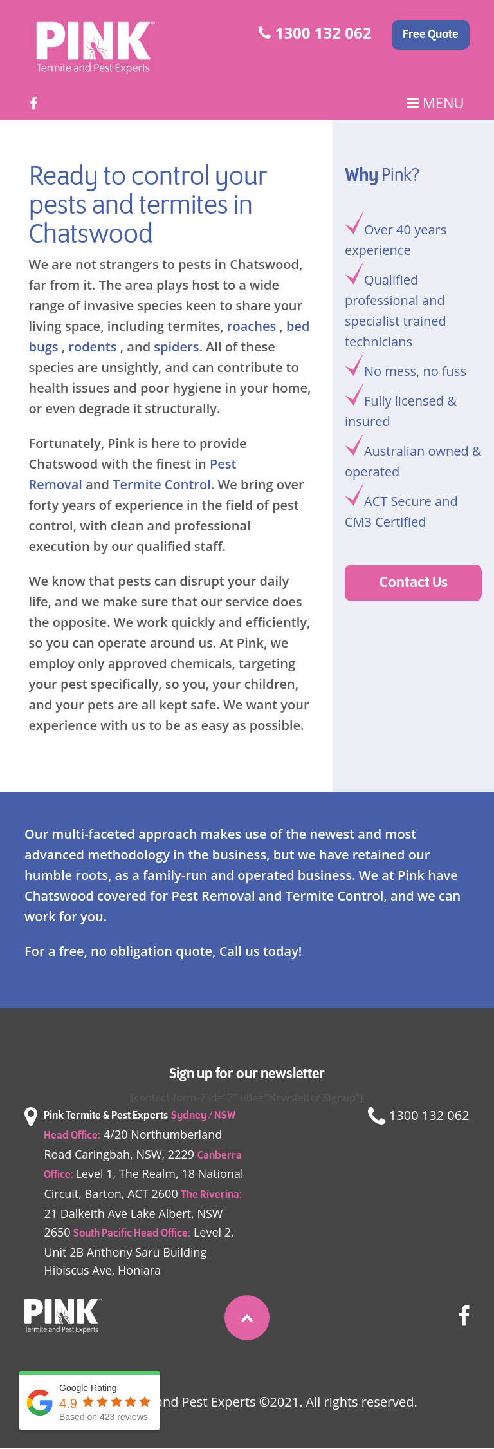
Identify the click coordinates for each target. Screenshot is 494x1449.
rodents (92, 346)
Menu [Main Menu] (435, 102)
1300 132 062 (315, 32)
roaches (251, 326)
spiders (176, 346)
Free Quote (431, 34)
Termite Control (162, 484)
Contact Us (414, 583)
